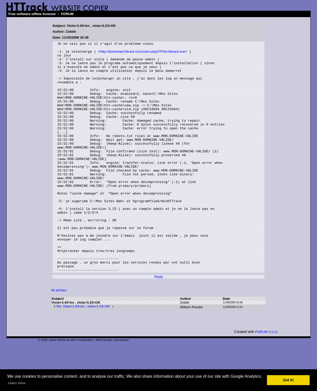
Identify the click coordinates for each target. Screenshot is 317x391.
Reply (158, 322)
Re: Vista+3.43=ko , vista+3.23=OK (83, 352)
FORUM (67, 14)
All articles (59, 336)
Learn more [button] (16, 383)
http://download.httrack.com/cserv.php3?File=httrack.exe (142, 53)
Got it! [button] (288, 380)
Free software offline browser (32, 14)
